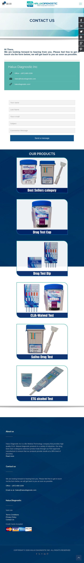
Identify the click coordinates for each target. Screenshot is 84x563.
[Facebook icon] (37, 554)
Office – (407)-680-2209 (23, 73)
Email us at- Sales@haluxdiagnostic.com (21, 490)
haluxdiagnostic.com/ (22, 84)
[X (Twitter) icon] (39, 554)
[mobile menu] (80, 4)
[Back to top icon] (78, 557)
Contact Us (10, 520)
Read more (10, 456)
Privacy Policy (11, 517)
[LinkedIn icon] (45, 554)
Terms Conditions (12, 515)
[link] (42, 181)
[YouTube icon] (42, 554)
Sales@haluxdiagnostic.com (25, 79)
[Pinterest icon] (47, 554)
